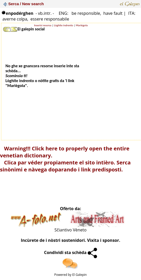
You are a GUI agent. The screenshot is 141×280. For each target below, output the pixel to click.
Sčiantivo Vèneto (70, 230)
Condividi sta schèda (70, 252)
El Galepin (79, 274)
